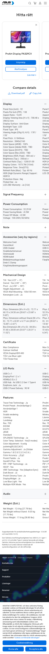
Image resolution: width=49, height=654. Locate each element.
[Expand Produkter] (46, 577)
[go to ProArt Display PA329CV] (21, 39)
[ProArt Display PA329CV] (20, 53)
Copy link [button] (35, 93)
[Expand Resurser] (46, 590)
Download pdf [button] (16, 93)
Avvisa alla (13, 649)
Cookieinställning (24, 643)
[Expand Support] (46, 570)
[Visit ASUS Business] (9, 557)
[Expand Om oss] (46, 597)
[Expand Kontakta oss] (46, 563)
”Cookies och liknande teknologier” (27, 638)
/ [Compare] (28, 558)
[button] (29, 3)
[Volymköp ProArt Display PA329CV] (20, 62)
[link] (20, 69)
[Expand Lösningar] (46, 583)
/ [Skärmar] (20, 558)
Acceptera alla (36, 649)
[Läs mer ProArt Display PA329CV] (31, 75)
